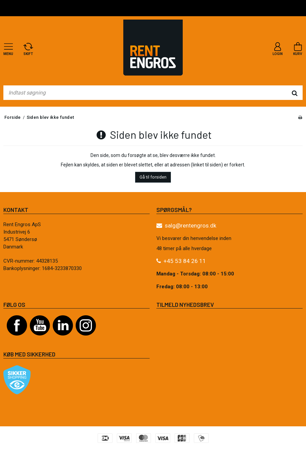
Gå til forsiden (153, 177)
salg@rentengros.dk (190, 225)
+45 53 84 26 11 (184, 261)
